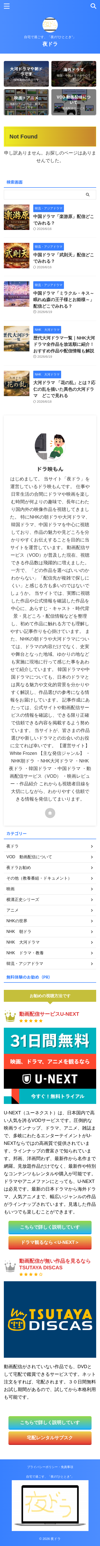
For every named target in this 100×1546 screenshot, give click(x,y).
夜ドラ (50, 44)
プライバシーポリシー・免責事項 (50, 1467)
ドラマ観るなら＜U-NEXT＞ (50, 1242)
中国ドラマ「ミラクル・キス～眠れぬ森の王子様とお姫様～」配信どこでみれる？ (63, 300)
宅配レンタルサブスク (50, 1437)
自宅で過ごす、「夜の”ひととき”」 (50, 1476)
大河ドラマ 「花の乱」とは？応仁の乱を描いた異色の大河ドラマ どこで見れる (64, 389)
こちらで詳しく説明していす (50, 1227)
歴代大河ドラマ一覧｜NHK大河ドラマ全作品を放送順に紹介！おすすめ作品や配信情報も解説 (64, 344)
